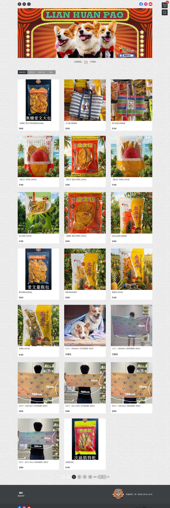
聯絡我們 (21, 496)
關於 (21, 493)
